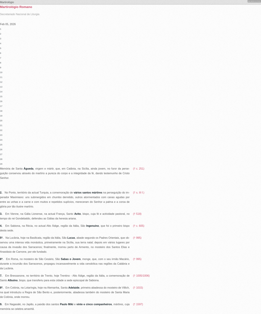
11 (1, 77)
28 (1, 159)
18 (1, 111)
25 (1, 144)
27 (1, 154)
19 (1, 116)
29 (1, 164)
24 (1, 140)
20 (1, 120)
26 (1, 149)
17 (1, 106)
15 (1, 96)
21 (1, 125)
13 (1, 87)
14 (1, 91)
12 (1, 82)
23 (1, 135)
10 (1, 72)
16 (1, 101)
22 (1, 130)
